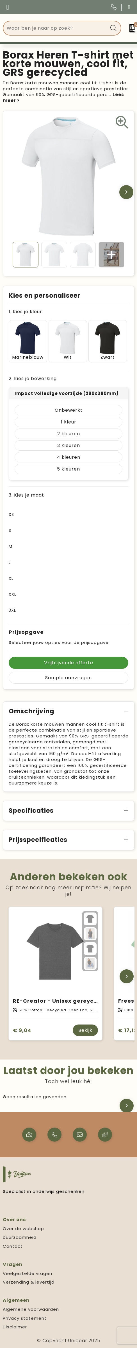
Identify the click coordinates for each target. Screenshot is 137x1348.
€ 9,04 (22, 1030)
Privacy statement (25, 1318)
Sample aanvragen (68, 677)
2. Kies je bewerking (33, 378)
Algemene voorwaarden (31, 1309)
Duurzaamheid (19, 1237)
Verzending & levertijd (28, 1282)
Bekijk (85, 1030)
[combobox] (55, 28)
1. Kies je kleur (25, 312)
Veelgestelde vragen (27, 1273)
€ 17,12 (127, 1030)
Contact (13, 1246)
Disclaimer (15, 1327)
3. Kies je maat (26, 495)
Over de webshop (23, 1228)
